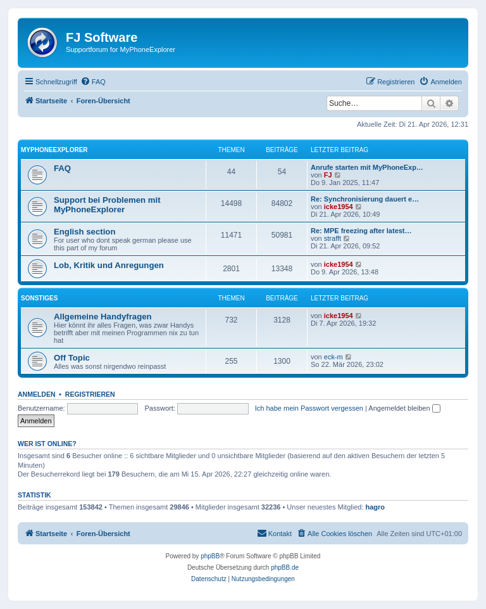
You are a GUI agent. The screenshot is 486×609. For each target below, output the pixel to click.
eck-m (333, 357)
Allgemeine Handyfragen (103, 316)
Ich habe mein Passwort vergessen (309, 408)
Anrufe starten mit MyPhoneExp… (367, 167)
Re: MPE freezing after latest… (361, 230)
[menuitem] (93, 81)
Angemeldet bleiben (404, 408)
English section (84, 231)
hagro (375, 507)
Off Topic (72, 357)
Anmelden (37, 394)
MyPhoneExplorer (54, 149)
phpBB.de (285, 567)
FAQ (62, 168)
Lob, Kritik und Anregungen (109, 265)
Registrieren (90, 394)
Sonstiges (39, 298)
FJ (328, 175)
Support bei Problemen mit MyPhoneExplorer (107, 204)
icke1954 (338, 206)
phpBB (210, 556)
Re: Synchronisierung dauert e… (365, 199)
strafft (332, 238)
